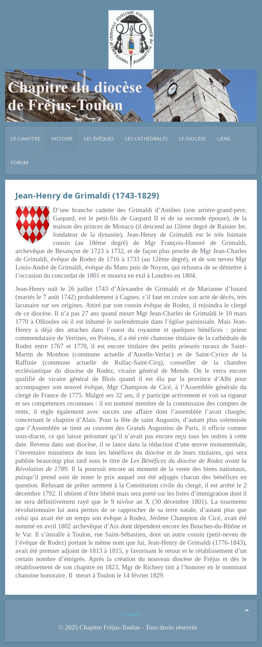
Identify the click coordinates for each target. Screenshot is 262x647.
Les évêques (99, 138)
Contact (131, 614)
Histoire (62, 138)
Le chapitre (25, 138)
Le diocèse (192, 138)
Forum (19, 162)
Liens (223, 138)
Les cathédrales (146, 138)
